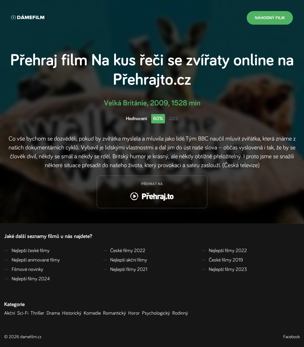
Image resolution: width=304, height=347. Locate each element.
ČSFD (173, 118)
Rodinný (181, 313)
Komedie (93, 313)
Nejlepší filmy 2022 (224, 251)
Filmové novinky (23, 269)
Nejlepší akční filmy (125, 260)
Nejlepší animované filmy (32, 260)
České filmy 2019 (222, 260)
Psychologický (157, 313)
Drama (54, 313)
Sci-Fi (23, 313)
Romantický (115, 313)
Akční (10, 313)
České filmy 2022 (124, 251)
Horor (135, 313)
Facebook (291, 337)
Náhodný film (270, 17)
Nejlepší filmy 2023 (224, 269)
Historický (73, 313)
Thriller (38, 313)
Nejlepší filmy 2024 (27, 279)
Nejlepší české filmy (27, 251)
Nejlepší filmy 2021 (125, 269)
